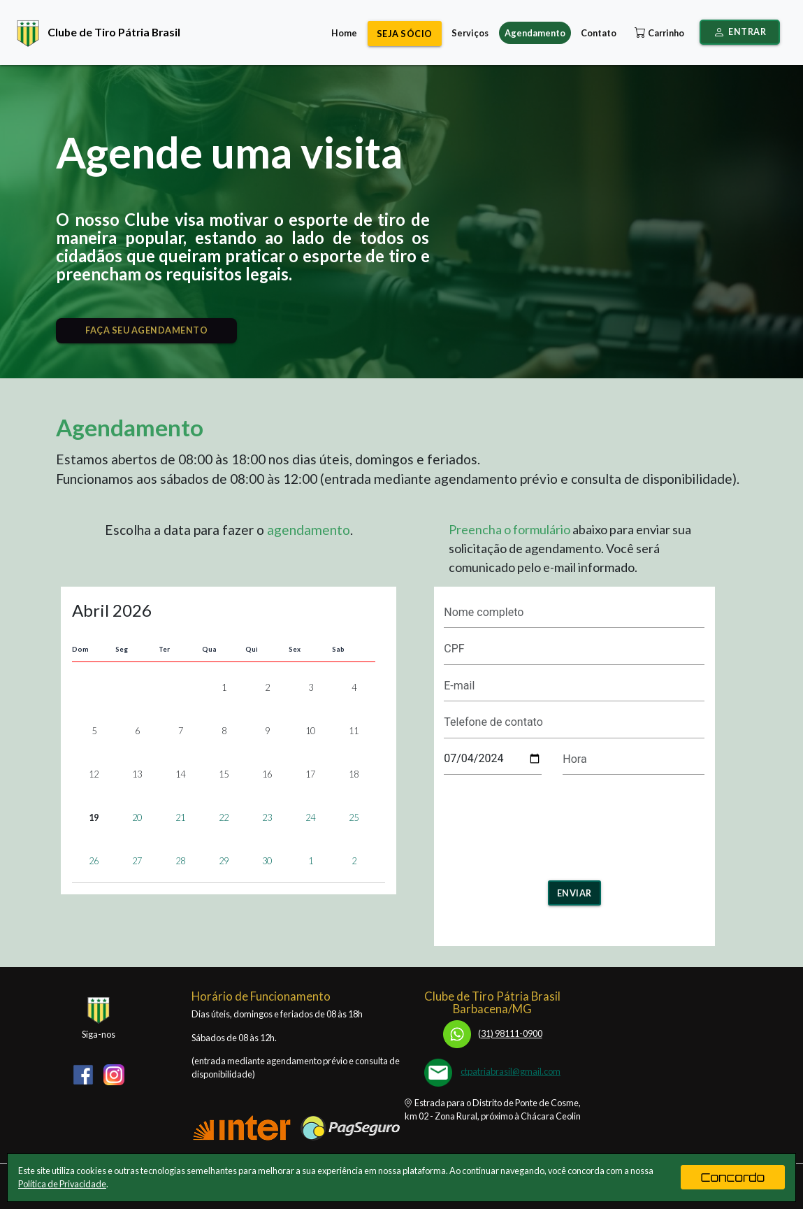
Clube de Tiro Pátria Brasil (95, 32)
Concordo (733, 1177)
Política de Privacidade (62, 1183)
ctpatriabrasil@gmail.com (510, 1071)
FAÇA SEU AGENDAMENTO (146, 330)
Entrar (740, 32)
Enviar (574, 893)
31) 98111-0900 (492, 1033)
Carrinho (658, 32)
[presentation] (574, 823)
